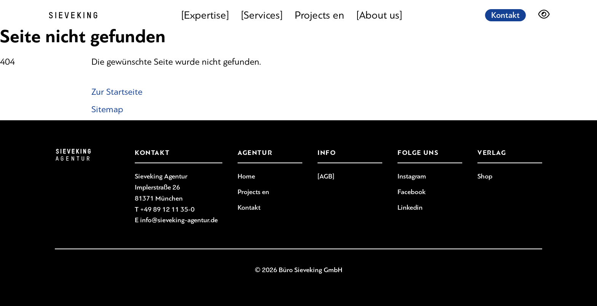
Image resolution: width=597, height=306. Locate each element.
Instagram (411, 176)
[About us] (379, 15)
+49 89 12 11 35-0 (167, 209)
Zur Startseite (116, 91)
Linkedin (410, 207)
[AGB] (326, 176)
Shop (484, 176)
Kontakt (505, 15)
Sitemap (107, 109)
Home (246, 176)
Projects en (319, 15)
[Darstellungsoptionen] (544, 15)
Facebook (411, 192)
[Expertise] (205, 15)
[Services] (262, 15)
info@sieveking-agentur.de (179, 220)
